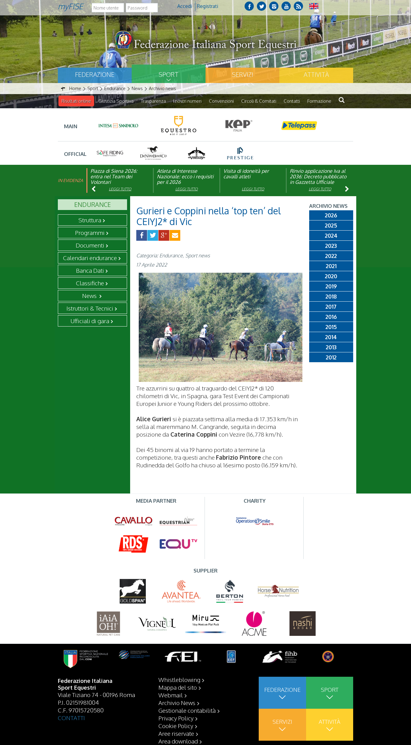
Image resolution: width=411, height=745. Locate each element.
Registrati (207, 6)
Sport (168, 74)
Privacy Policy (176, 718)
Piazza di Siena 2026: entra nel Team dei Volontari (113, 176)
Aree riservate (176, 733)
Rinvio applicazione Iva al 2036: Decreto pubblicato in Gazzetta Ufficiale (318, 176)
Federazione (94, 74)
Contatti (292, 101)
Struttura (89, 220)
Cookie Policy (175, 725)
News (90, 295)
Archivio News (176, 702)
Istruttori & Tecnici (89, 308)
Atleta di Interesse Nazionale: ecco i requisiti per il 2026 (185, 176)
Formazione (319, 101)
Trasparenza (153, 101)
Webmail (170, 695)
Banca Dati (90, 270)
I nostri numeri (187, 101)
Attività (316, 74)
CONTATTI (71, 717)
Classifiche (90, 283)
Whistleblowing (179, 679)
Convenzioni (221, 101)
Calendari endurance (90, 257)
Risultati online (76, 101)
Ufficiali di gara (89, 320)
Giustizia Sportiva (116, 101)
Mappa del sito (177, 687)
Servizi (242, 74)
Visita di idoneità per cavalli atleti (246, 174)
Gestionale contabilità (187, 710)
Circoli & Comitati (258, 101)
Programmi (90, 232)
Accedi (184, 6)
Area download (178, 741)
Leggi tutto (120, 189)
